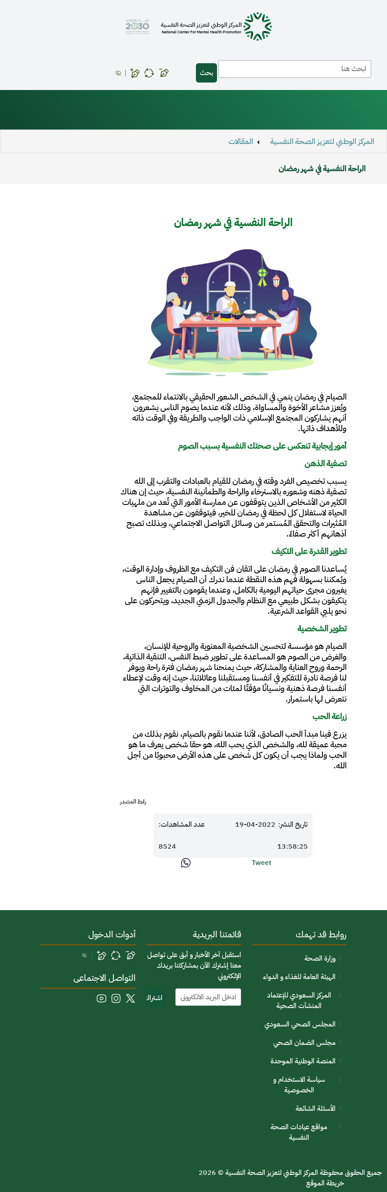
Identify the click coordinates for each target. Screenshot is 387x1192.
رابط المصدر (133, 801)
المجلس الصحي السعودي (300, 1024)
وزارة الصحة (320, 958)
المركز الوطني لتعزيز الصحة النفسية (322, 141)
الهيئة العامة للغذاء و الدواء (299, 977)
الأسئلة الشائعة (316, 1108)
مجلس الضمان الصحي (304, 1042)
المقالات (240, 141)
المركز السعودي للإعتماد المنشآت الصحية (299, 1000)
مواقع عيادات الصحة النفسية (299, 1132)
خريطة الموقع (325, 1183)
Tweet (261, 862)
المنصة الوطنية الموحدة (303, 1061)
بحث (206, 73)
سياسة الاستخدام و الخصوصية (299, 1084)
